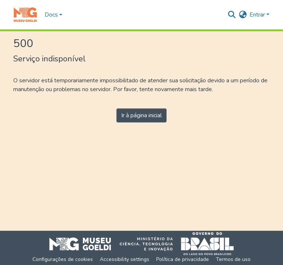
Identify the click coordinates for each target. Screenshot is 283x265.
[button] (25, 14)
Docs (51, 15)
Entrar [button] (257, 15)
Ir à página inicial (141, 115)
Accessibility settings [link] (124, 259)
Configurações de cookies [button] (62, 259)
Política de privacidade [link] (182, 259)
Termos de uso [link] (233, 259)
